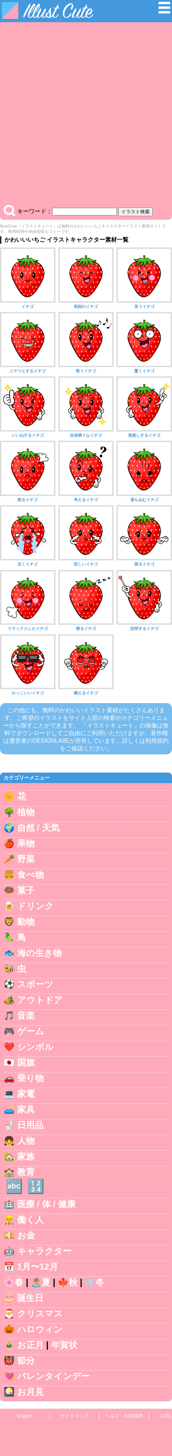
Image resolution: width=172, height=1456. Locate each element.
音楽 (26, 1015)
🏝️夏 (40, 1282)
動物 (26, 922)
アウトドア (40, 1000)
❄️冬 (94, 1282)
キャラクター (44, 1251)
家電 (26, 1094)
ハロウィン (40, 1329)
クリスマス (40, 1313)
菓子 (26, 890)
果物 (26, 843)
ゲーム (30, 1031)
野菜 (26, 859)
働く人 (30, 1220)
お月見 (30, 1392)
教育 (26, 1172)
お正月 (30, 1345)
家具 (26, 1109)
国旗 (26, 1062)
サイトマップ (74, 1416)
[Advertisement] (86, 115)
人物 (26, 1141)
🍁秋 (67, 1282)
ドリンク (35, 906)
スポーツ (35, 984)
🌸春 (13, 1282)
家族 (26, 1156)
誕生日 (30, 1298)
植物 (26, 812)
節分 (26, 1360)
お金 (26, 1235)
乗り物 (30, 1078)
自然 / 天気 (38, 828)
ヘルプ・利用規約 (124, 1416)
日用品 (30, 1125)
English (25, 1416)
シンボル (35, 1047)
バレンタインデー (53, 1376)
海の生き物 (39, 953)
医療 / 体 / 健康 (46, 1204)
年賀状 (64, 1345)
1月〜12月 (37, 1266)
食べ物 (30, 875)
